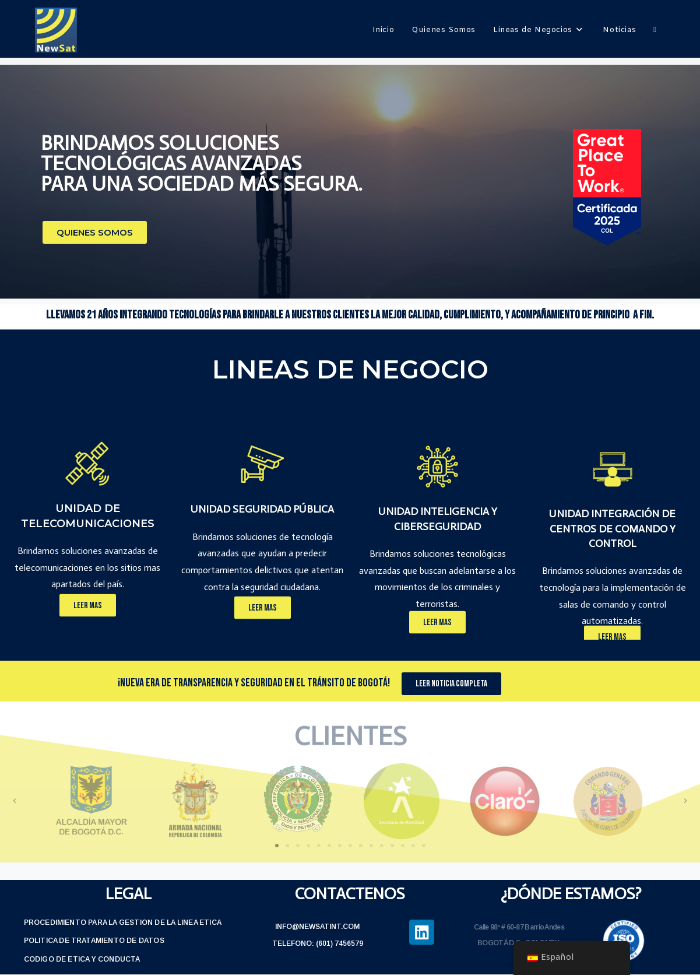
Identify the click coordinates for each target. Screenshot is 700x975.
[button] (95, 232)
